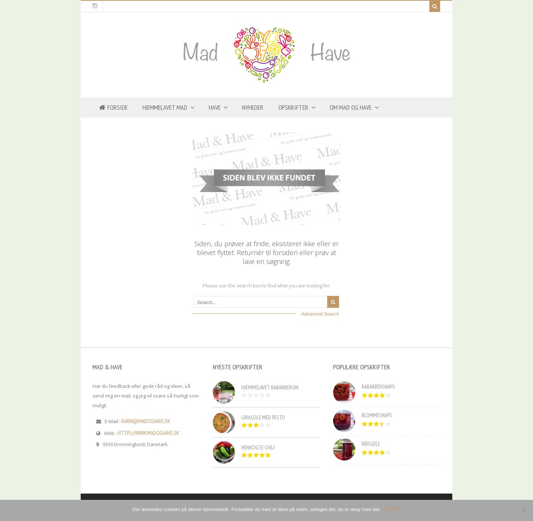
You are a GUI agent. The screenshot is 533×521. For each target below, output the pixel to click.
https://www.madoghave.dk (148, 432)
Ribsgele (371, 443)
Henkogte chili (258, 447)
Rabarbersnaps (378, 386)
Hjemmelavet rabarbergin (269, 387)
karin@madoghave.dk (145, 421)
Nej (397, 508)
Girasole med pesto (263, 417)
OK (387, 508)
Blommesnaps (377, 415)
